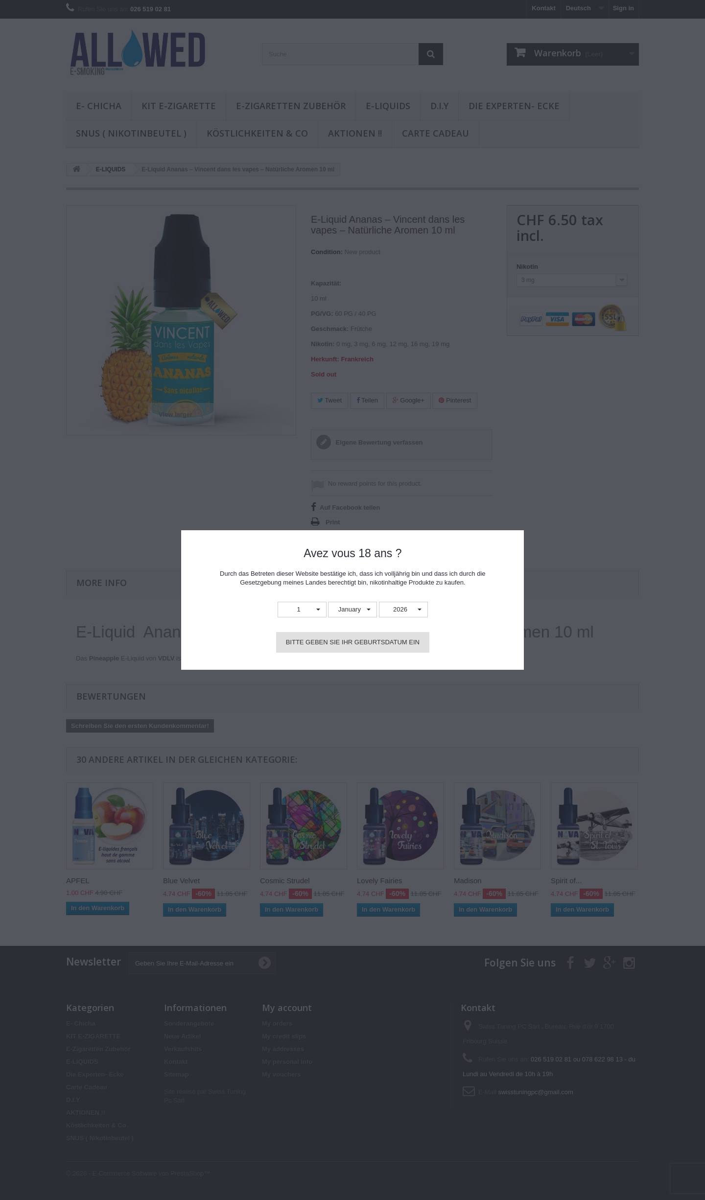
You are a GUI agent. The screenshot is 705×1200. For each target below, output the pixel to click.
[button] (302, 610)
